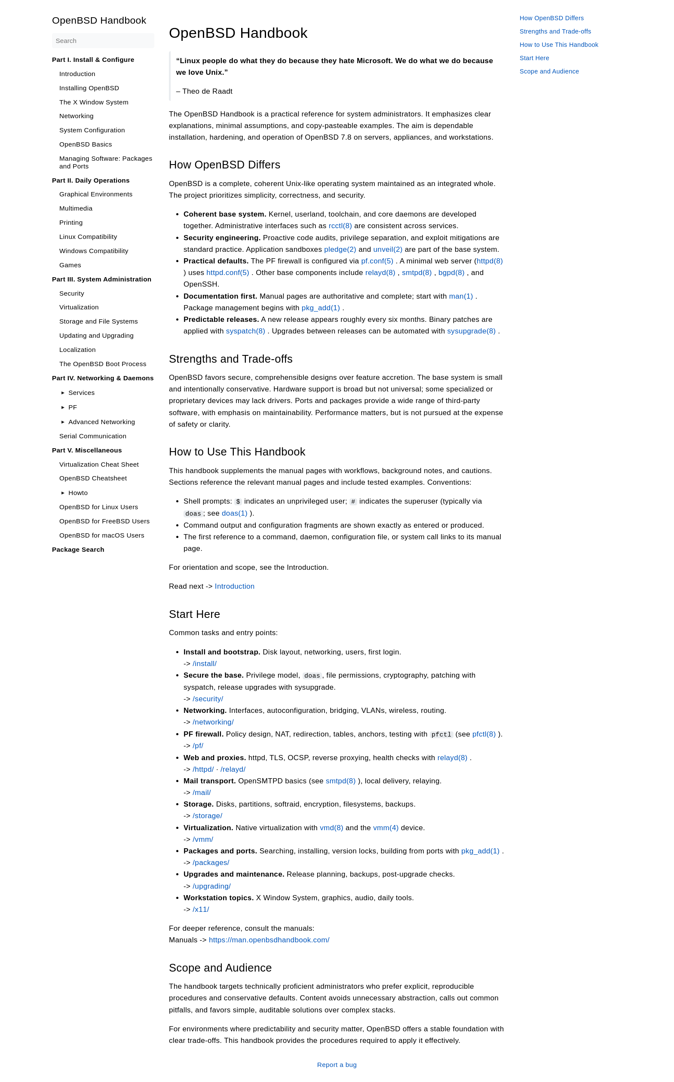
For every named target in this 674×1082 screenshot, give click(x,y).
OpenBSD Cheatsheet (93, 478)
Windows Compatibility (94, 250)
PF (72, 407)
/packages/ (211, 861)
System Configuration (92, 130)
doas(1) (235, 513)
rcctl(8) (340, 226)
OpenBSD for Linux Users (98, 506)
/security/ (208, 698)
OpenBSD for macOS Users (101, 535)
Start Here (534, 58)
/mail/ (202, 791)
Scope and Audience (549, 71)
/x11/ (201, 908)
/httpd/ (203, 768)
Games (70, 265)
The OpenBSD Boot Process (103, 363)
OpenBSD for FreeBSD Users (104, 521)
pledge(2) (340, 249)
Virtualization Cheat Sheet (99, 464)
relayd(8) (380, 273)
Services (81, 392)
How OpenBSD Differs (552, 18)
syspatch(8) (246, 331)
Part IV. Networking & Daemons (103, 378)
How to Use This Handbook (559, 44)
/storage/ (207, 815)
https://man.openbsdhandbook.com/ (269, 939)
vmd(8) (331, 826)
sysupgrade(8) (471, 331)
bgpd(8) (451, 273)
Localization (77, 349)
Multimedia (75, 208)
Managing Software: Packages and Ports (105, 162)
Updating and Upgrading (96, 335)
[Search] (103, 40)
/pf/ (198, 745)
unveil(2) (388, 249)
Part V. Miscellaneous (87, 450)
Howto (78, 492)
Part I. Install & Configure (93, 59)
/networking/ (213, 721)
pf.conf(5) (377, 261)
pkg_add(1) (321, 307)
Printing (71, 222)
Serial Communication (92, 436)
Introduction (77, 73)
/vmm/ (203, 838)
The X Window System (94, 102)
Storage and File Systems (98, 321)
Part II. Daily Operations (91, 180)
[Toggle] (63, 392)
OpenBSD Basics (85, 144)
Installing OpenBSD (89, 88)
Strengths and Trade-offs (555, 31)
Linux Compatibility (88, 236)
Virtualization (79, 307)
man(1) (461, 296)
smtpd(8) (417, 273)
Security (71, 293)
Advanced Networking (101, 421)
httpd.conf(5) (227, 273)
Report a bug (337, 1063)
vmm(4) (386, 826)
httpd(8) (490, 261)
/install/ (205, 663)
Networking (76, 115)
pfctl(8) (484, 733)
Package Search (78, 549)
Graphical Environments (96, 194)
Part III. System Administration (102, 279)
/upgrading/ (212, 885)
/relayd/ (233, 768)
